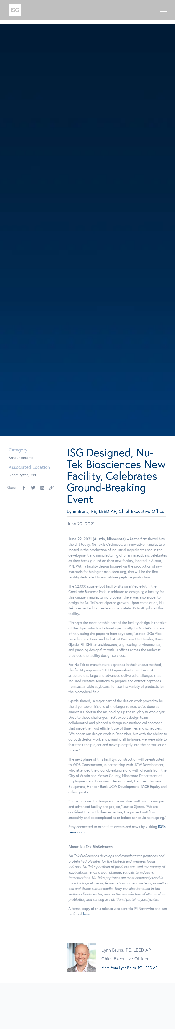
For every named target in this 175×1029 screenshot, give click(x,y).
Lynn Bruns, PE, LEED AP (138, 967)
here (89, 914)
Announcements (21, 457)
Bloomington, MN (22, 474)
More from (109, 967)
